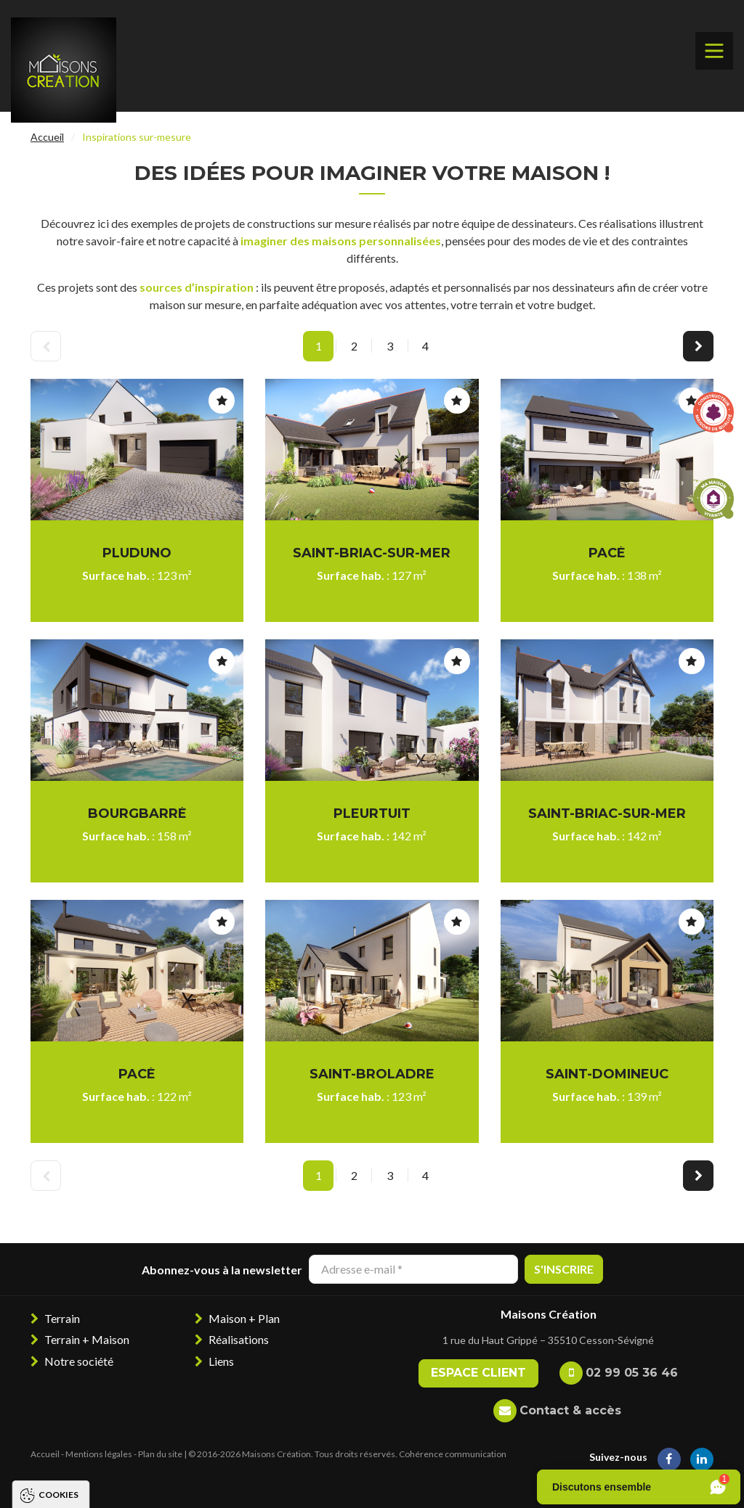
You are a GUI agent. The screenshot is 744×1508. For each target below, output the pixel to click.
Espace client (478, 1373)
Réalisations (239, 1339)
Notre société (78, 1361)
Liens (221, 1361)
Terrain (62, 1318)
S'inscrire (564, 1269)
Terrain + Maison (86, 1339)
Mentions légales (98, 1453)
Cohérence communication (452, 1453)
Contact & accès (570, 1410)
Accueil (47, 137)
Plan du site (160, 1453)
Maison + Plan (244, 1318)
